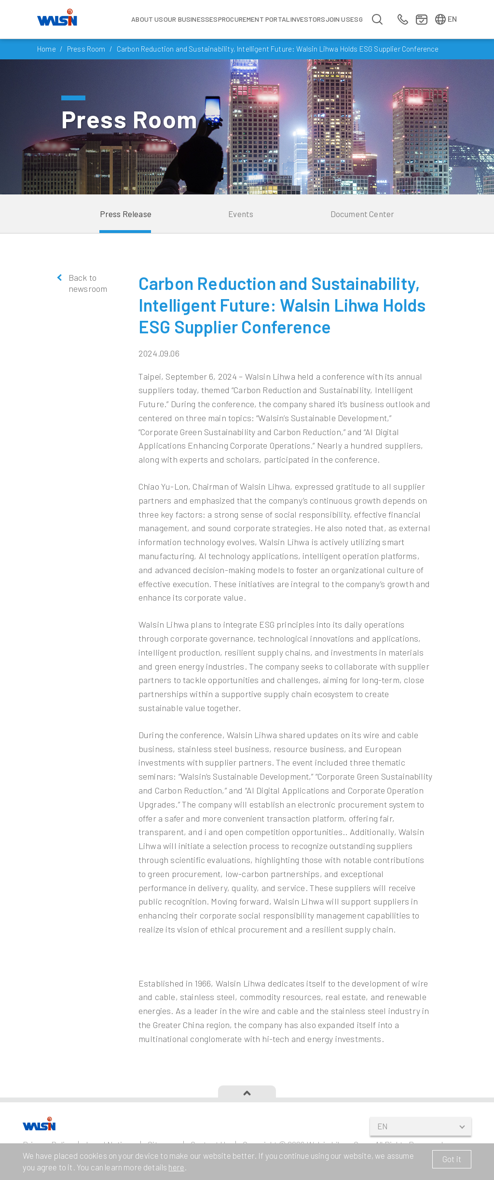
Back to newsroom (88, 283)
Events (240, 214)
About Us (147, 19)
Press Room (86, 48)
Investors (308, 19)
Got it (451, 1159)
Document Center (362, 214)
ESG (356, 19)
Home (46, 48)
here (176, 1167)
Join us (338, 19)
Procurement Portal (254, 19)
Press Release (125, 214)
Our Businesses (191, 19)
